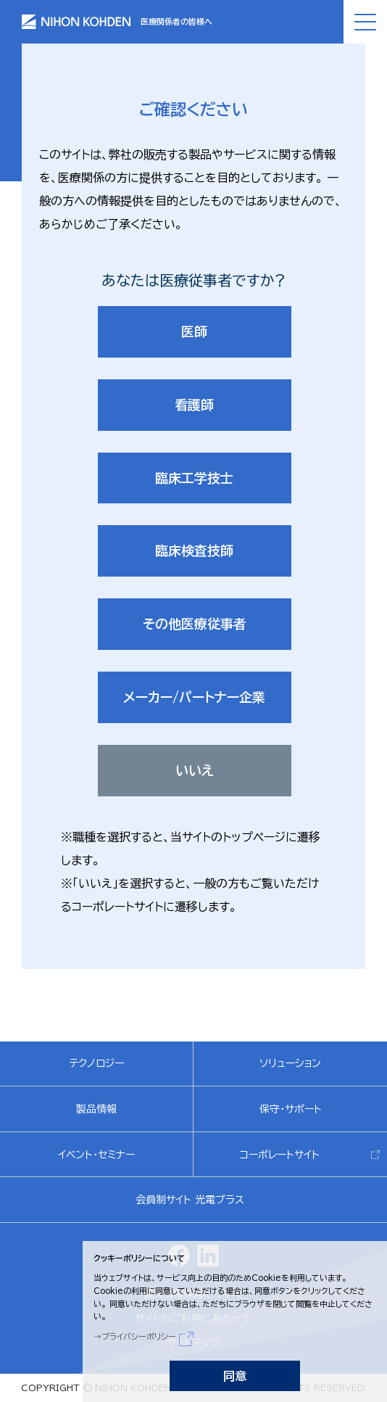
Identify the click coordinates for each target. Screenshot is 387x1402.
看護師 (194, 404)
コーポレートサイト (280, 1155)
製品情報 (96, 1109)
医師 (194, 331)
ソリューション (290, 1063)
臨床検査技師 (194, 550)
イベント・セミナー (96, 1155)
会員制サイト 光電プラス (190, 1200)
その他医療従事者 (194, 623)
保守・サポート (290, 1109)
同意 (234, 1376)
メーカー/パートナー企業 (194, 697)
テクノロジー (96, 1063)
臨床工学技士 (194, 477)
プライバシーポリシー (138, 1336)
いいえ (194, 770)
